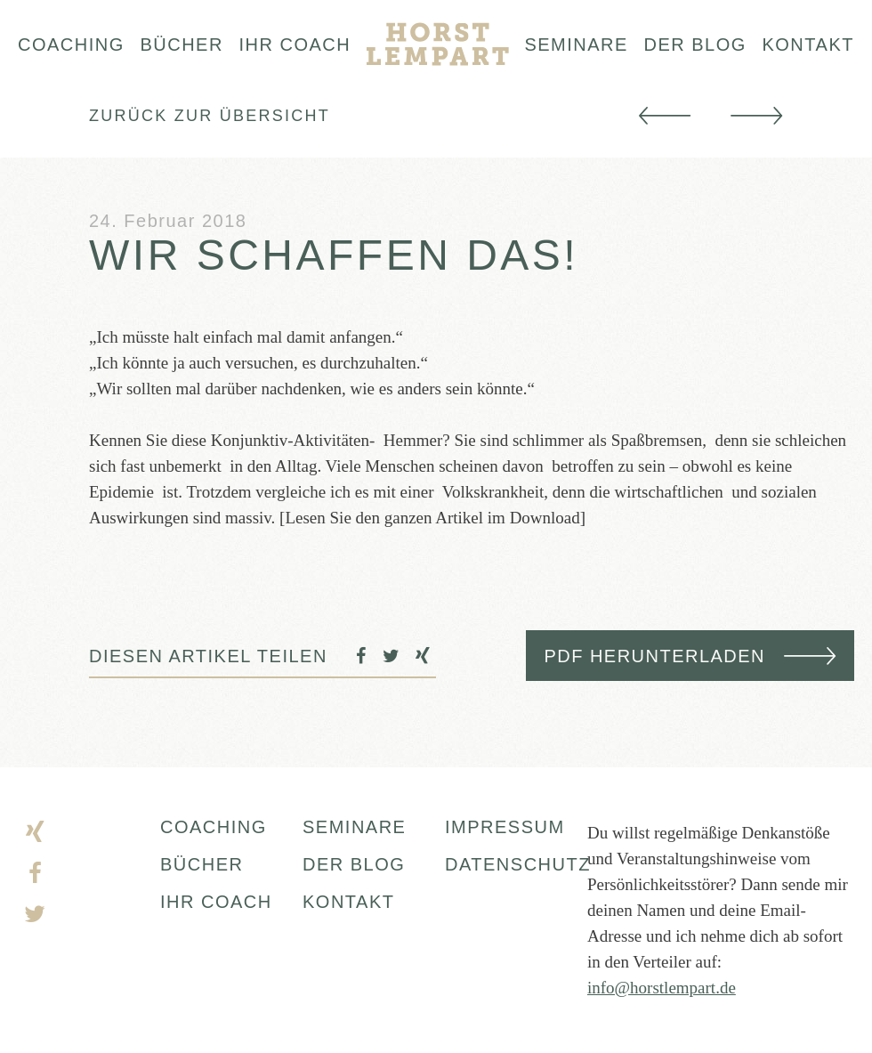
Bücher (181, 44)
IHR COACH (216, 901)
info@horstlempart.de (661, 987)
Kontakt (807, 44)
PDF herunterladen (654, 656)
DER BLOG (354, 864)
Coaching (71, 44)
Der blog (695, 44)
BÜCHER (201, 864)
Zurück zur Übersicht (209, 116)
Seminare (575, 44)
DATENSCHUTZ (516, 864)
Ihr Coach (294, 44)
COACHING (213, 827)
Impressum (505, 827)
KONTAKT (348, 901)
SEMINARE (354, 827)
